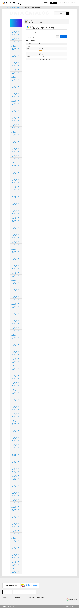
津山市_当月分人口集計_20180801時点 (15, 562)
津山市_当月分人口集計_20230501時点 (15, 259)
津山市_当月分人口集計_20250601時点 (15, 90)
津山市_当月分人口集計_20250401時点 (15, 104)
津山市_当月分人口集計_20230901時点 (15, 231)
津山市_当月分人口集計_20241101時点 (15, 138)
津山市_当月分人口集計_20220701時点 (15, 324)
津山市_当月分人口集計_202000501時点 (15, 479)
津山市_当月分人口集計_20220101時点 (15, 365)
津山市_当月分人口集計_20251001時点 (15, 63)
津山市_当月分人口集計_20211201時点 (15, 372)
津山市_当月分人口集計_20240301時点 (15, 193)
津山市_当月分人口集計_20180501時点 (15, 524)
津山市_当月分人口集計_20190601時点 (15, 517)
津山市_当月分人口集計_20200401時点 (15, 482)
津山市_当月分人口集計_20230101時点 (15, 283)
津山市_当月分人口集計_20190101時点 (15, 544)
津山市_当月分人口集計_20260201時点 (15, 39)
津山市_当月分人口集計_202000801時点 (15, 469)
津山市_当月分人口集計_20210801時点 (15, 400)
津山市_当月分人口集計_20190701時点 (15, 513)
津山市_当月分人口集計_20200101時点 (15, 493)
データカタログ (10, 7)
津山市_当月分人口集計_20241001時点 (15, 145)
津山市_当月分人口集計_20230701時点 (15, 245)
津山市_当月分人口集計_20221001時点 (15, 307)
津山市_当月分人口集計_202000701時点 (15, 472)
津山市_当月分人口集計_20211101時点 (15, 379)
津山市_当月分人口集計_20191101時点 (15, 500)
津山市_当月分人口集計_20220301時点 (15, 352)
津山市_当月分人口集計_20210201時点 (15, 441)
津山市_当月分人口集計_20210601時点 (15, 414)
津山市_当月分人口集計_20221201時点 (15, 290)
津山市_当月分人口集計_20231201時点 (15, 211)
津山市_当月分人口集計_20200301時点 (15, 486)
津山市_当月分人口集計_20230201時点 (15, 276)
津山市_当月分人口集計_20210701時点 (15, 407)
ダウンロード (63, 36)
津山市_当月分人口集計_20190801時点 (15, 510)
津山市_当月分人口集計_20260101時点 (15, 42)
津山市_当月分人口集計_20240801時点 (15, 159)
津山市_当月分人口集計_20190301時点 (15, 527)
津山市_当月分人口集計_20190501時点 (15, 520)
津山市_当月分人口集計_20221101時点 (15, 293)
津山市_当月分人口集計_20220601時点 (15, 331)
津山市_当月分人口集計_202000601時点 (15, 476)
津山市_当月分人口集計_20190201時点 (15, 531)
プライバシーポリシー (11, 606)
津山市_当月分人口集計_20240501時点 (15, 180)
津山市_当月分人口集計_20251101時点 (15, 56)
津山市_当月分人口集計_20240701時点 (15, 166)
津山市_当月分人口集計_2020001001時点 (15, 462)
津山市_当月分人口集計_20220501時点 (15, 338)
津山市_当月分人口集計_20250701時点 (15, 83)
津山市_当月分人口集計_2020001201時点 (15, 455)
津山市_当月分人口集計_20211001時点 (15, 386)
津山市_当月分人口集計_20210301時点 (15, 434)
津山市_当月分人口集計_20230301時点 (15, 269)
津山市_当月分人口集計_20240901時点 (15, 152)
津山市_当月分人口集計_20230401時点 (15, 228)
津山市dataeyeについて (18, 597)
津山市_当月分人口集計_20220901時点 (15, 304)
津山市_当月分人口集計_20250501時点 (15, 97)
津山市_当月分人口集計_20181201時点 (15, 548)
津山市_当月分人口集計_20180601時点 (15, 568)
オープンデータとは (30, 597)
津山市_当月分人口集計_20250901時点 (15, 70)
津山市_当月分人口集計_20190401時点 (15, 534)
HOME (4, 7)
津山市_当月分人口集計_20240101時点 (15, 204)
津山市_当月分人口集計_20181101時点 (15, 551)
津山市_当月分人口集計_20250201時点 (15, 118)
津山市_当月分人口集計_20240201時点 (15, 197)
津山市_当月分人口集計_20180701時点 (15, 565)
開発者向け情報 (40, 597)
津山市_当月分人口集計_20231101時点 (15, 218)
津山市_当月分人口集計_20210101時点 (15, 448)
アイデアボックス (30, 592)
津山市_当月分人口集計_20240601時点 (15, 173)
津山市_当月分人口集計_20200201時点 (15, 489)
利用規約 (4, 606)
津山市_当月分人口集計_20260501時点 (15, 28)
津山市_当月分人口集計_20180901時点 (15, 558)
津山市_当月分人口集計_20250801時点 (15, 76)
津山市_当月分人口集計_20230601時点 (15, 252)
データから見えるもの (18, 592)
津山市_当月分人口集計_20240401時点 (15, 187)
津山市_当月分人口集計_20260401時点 (15, 32)
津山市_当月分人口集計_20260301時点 (15, 35)
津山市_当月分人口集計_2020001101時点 (15, 458)
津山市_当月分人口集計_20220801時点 (15, 317)
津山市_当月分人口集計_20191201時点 (15, 496)
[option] (11, 585)
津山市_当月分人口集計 (18, 7)
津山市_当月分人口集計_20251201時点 (15, 49)
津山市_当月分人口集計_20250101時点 (15, 125)
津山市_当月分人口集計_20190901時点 (15, 507)
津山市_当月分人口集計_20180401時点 (15, 572)
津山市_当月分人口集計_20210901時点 (15, 393)
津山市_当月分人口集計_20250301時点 (15, 111)
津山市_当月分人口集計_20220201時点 (15, 359)
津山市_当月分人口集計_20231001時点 (15, 224)
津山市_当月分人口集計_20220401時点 (15, 345)
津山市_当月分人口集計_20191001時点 (15, 503)
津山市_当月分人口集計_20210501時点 (15, 420)
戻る (57, 36)
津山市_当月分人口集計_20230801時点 (15, 238)
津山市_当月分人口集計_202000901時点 (15, 465)
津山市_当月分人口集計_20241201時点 (15, 131)
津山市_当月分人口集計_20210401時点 (15, 427)
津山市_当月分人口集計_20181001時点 (15, 555)
